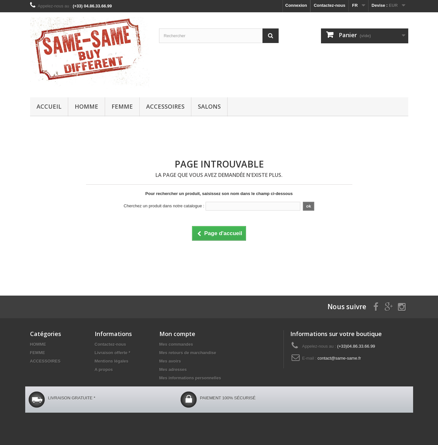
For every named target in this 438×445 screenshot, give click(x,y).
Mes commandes (176, 344)
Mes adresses (173, 369)
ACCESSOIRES (165, 106)
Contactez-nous (330, 5)
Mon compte (177, 334)
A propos (104, 369)
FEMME (122, 106)
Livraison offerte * (113, 352)
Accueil (49, 106)
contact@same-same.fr (339, 358)
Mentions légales (112, 361)
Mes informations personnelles (190, 377)
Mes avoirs (170, 361)
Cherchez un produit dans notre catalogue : (164, 205)
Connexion (296, 5)
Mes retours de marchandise (187, 352)
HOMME (86, 106)
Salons (209, 106)
